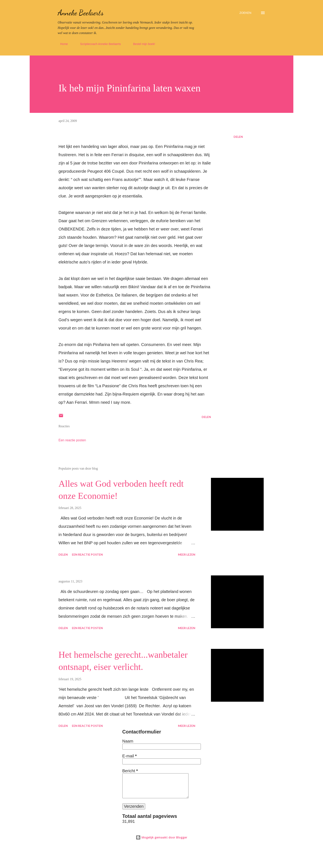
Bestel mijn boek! (142, 44)
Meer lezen (186, 554)
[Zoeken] (245, 13)
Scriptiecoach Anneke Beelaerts (98, 44)
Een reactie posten (72, 440)
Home (61, 44)
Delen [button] (238, 136)
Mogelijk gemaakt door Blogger (161, 837)
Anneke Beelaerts (81, 12)
